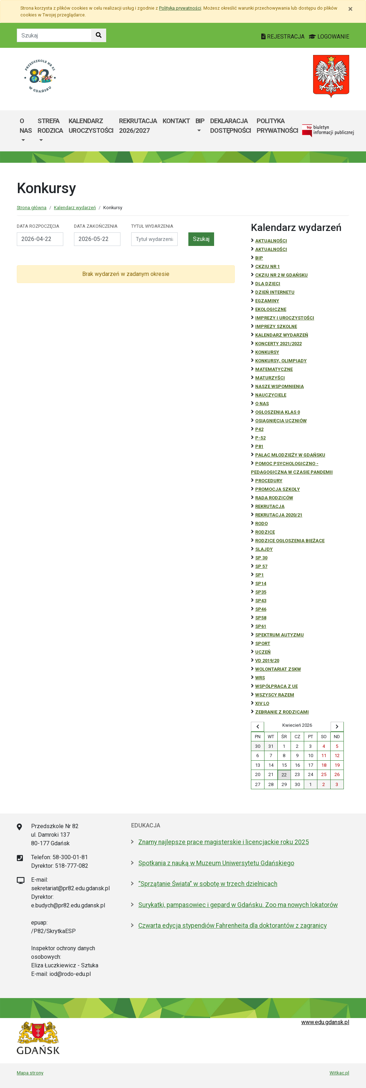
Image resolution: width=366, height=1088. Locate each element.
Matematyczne (274, 369)
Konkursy (267, 352)
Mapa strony (30, 1073)
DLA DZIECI (267, 283)
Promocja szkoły (277, 489)
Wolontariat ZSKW (278, 669)
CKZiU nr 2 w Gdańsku (281, 275)
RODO (261, 523)
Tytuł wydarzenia (152, 226)
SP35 (260, 592)
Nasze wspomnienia (279, 386)
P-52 (260, 437)
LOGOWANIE (329, 36)
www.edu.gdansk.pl (325, 1022)
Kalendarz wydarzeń (75, 207)
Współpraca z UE (276, 686)
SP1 (259, 575)
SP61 (260, 626)
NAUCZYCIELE (270, 395)
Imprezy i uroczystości (284, 318)
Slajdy (264, 549)
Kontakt (176, 121)
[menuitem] (26, 130)
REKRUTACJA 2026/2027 (138, 126)
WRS (260, 677)
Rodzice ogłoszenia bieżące (290, 540)
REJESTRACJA (283, 36)
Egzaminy (267, 300)
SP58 (260, 617)
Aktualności (271, 240)
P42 (259, 429)
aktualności (271, 249)
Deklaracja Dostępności (230, 126)
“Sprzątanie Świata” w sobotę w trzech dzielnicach (207, 883)
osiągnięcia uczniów (281, 420)
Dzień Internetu (275, 292)
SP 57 (261, 566)
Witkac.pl (339, 1073)
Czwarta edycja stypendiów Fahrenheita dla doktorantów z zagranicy (232, 925)
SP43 (260, 600)
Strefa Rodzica (50, 126)
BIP (200, 121)
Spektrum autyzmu (279, 635)
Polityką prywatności (180, 8)
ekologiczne (270, 309)
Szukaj (201, 239)
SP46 (260, 609)
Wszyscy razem (274, 694)
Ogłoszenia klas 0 (277, 412)
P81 (259, 446)
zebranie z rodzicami (282, 712)
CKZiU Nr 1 (267, 266)
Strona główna (31, 207)
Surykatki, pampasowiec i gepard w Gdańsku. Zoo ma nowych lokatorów (238, 904)
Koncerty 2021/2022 (278, 343)
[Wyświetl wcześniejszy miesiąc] (257, 727)
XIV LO (262, 703)
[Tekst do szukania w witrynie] (54, 35)
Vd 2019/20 (267, 660)
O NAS (262, 403)
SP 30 (261, 557)
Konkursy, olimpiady (281, 360)
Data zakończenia (96, 226)
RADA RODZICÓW (274, 497)
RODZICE (265, 532)
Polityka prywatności (277, 126)
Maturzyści (270, 378)
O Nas (26, 126)
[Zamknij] (350, 9)
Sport (262, 643)
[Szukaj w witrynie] (98, 35)
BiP (259, 258)
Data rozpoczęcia (38, 226)
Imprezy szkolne (276, 326)
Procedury (268, 480)
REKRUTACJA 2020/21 (278, 515)
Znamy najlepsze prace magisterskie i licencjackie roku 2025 (223, 842)
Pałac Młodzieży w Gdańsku (290, 455)
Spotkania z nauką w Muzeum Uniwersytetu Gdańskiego (216, 863)
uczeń (263, 652)
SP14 (260, 583)
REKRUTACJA (270, 506)
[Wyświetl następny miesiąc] (337, 727)
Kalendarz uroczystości (91, 126)
